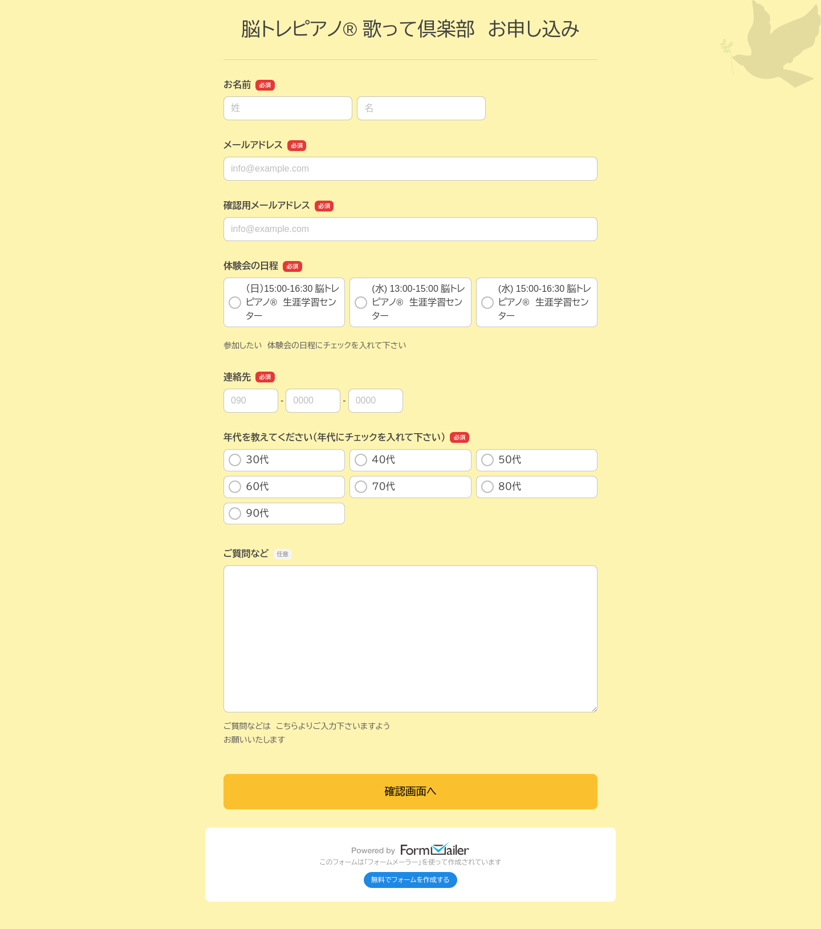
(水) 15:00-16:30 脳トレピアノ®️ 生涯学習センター (536, 302)
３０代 (249, 460)
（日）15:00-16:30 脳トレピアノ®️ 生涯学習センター (284, 302)
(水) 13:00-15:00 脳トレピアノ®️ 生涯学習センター (410, 302)
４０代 (375, 460)
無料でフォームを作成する (410, 880)
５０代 (507, 460)
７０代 (375, 486)
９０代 (249, 513)
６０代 (249, 486)
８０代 (501, 486)
